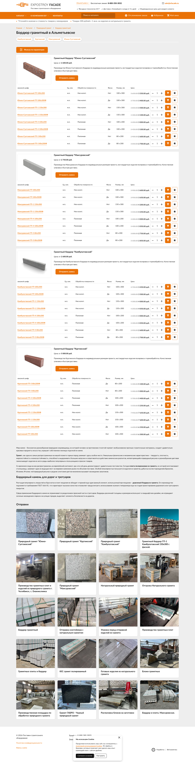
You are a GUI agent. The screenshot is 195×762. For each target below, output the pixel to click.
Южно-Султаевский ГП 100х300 (33, 93)
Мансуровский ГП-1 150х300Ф (32, 213)
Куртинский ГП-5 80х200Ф (30, 387)
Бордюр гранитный (63, 28)
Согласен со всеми (85, 756)
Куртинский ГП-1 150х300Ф (31, 415)
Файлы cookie (21, 751)
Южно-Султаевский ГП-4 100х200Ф (34, 129)
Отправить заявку (68, 79)
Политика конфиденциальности (29, 746)
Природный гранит (43, 28)
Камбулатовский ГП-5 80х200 (32, 332)
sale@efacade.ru (172, 3)
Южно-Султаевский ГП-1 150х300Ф (34, 115)
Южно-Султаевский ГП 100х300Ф (33, 101)
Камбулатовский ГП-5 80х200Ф (32, 339)
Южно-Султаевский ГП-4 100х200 (34, 122)
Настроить (100, 756)
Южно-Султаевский (72, 39)
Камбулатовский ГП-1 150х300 (32, 303)
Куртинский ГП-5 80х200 (30, 394)
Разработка (160, 753)
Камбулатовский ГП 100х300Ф (32, 296)
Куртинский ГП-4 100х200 (30, 408)
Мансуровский (54, 39)
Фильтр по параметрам (32, 49)
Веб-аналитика (172, 753)
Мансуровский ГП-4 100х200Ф (32, 227)
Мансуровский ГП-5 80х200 (31, 234)
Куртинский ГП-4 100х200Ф (31, 401)
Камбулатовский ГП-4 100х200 (32, 318)
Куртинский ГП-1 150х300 (30, 422)
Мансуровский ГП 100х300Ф (31, 198)
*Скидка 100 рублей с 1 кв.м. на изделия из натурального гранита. (101, 21)
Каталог (29, 28)
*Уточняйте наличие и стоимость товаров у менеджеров (43, 21)
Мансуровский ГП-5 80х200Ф (32, 241)
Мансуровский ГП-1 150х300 (31, 205)
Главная (19, 28)
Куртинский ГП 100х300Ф (30, 430)
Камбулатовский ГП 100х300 (31, 289)
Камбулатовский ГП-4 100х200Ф (33, 325)
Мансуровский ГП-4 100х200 (31, 220)
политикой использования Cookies (89, 746)
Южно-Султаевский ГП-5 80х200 (33, 136)
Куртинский (40, 39)
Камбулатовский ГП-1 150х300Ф (33, 310)
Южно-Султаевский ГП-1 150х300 (34, 108)
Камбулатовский (24, 39)
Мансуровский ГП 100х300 (31, 191)
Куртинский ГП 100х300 (29, 437)
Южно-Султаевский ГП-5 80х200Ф (34, 144)
